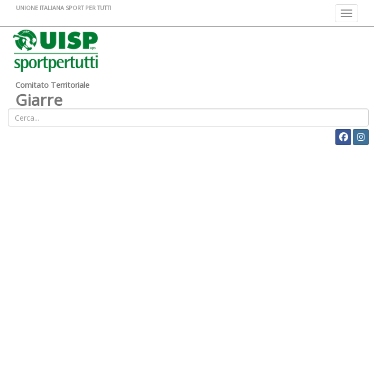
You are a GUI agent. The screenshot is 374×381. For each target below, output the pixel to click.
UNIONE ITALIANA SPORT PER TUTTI (63, 8)
